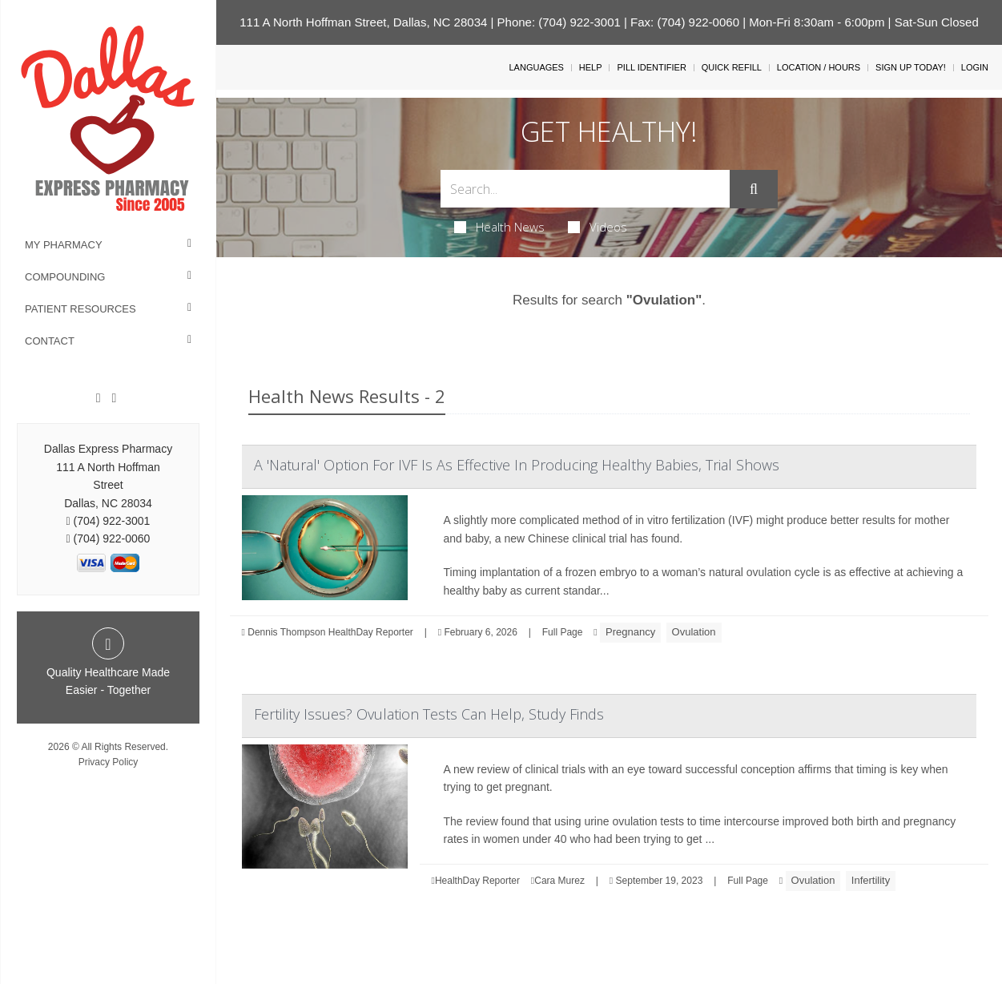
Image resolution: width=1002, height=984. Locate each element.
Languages (536, 67)
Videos (597, 227)
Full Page (562, 632)
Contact (49, 341)
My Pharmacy (64, 245)
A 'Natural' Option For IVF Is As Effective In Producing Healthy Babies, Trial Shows (516, 464)
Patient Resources (80, 309)
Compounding (65, 277)
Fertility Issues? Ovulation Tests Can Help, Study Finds (429, 714)
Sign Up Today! (910, 67)
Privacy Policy (108, 762)
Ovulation (694, 632)
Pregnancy (630, 632)
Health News (499, 227)
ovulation (768, 572)
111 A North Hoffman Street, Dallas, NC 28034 (363, 22)
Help (590, 67)
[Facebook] (98, 398)
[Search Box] (585, 189)
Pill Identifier (651, 67)
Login (974, 67)
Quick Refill (732, 67)
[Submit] (754, 189)
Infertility (870, 880)
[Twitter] (113, 398)
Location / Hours (818, 67)
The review (471, 821)
